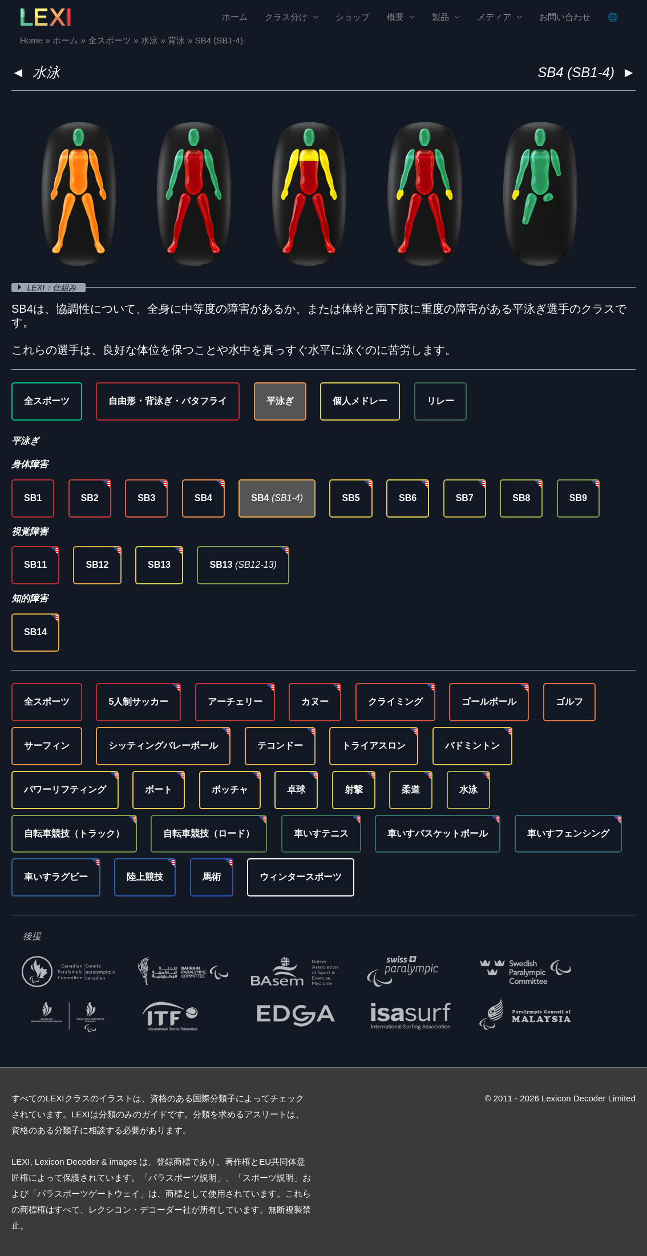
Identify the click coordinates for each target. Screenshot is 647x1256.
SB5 (350, 498)
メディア (494, 17)
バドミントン (472, 745)
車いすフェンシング (568, 833)
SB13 (159, 565)
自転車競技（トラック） (74, 833)
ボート (158, 789)
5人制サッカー (138, 701)
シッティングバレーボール (163, 745)
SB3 (146, 498)
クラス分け (286, 17)
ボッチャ (230, 789)
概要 (395, 17)
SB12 (97, 565)
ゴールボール (489, 701)
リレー (440, 401)
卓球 (296, 789)
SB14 (35, 632)
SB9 (578, 498)
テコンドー (280, 745)
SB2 (90, 498)
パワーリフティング (65, 789)
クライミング (395, 701)
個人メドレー (360, 401)
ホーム (235, 17)
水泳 (46, 72)
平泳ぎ (280, 401)
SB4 (203, 498)
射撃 (354, 789)
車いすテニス (321, 833)
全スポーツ (47, 401)
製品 (440, 17)
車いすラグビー (56, 877)
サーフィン (47, 745)
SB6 (407, 498)
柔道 (411, 789)
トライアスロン (374, 745)
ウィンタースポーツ (301, 877)
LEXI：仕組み (55, 287)
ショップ (352, 17)
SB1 (33, 498)
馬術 (212, 877)
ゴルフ (569, 701)
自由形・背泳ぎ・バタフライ (167, 401)
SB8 (521, 498)
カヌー (315, 701)
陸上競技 (145, 877)
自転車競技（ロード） (208, 833)
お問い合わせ (565, 17)
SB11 (35, 565)
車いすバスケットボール (437, 833)
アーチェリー (235, 701)
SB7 (465, 498)
